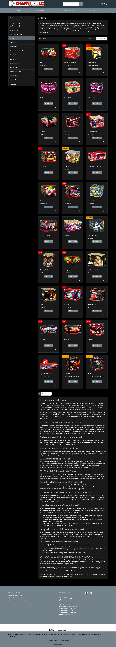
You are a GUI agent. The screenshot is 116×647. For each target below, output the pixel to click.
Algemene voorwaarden (66, 603)
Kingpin (90, 339)
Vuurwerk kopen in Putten (67, 608)
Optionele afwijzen (51, 640)
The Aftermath (45, 235)
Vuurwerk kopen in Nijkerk (67, 610)
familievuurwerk (99, 431)
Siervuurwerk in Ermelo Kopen (68, 606)
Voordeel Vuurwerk (15, 80)
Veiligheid (13, 84)
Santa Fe (67, 131)
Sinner (42, 97)
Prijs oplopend (101, 38)
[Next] (46, 394)
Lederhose (67, 166)
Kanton (42, 131)
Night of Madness (46, 373)
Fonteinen (13, 59)
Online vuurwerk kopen (66, 614)
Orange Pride (44, 270)
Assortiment (40, 10)
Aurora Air (91, 201)
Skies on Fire (68, 339)
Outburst (67, 373)
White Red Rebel (93, 270)
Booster (66, 235)
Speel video (49, 69)
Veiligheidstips (94, 10)
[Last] (50, 394)
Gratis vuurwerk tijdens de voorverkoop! (18, 19)
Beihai (42, 201)
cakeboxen (59, 433)
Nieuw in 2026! (14, 30)
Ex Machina (92, 62)
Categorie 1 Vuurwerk (16, 51)
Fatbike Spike (92, 132)
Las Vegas (91, 97)
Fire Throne (92, 304)
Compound (13, 46)
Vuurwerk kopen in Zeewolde (67, 612)
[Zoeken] (71, 4)
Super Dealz (13, 76)
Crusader (43, 166)
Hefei (41, 62)
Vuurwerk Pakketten (16, 34)
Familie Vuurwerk (15, 55)
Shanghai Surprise (70, 62)
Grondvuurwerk (14, 63)
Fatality (42, 304)
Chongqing (67, 270)
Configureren (58, 644)
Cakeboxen (13, 42)
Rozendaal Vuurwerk (48, 440)
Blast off (67, 304)
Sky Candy (67, 97)
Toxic (89, 373)
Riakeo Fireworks (15, 67)
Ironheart (67, 201)
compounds (68, 433)
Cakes (12, 38)
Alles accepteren (65, 640)
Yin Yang (43, 339)
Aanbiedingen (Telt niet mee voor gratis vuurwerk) (20, 25)
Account (61, 605)
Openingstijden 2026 (67, 10)
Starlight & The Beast (95, 166)
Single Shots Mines (15, 71)
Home (18, 10)
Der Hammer (92, 235)
